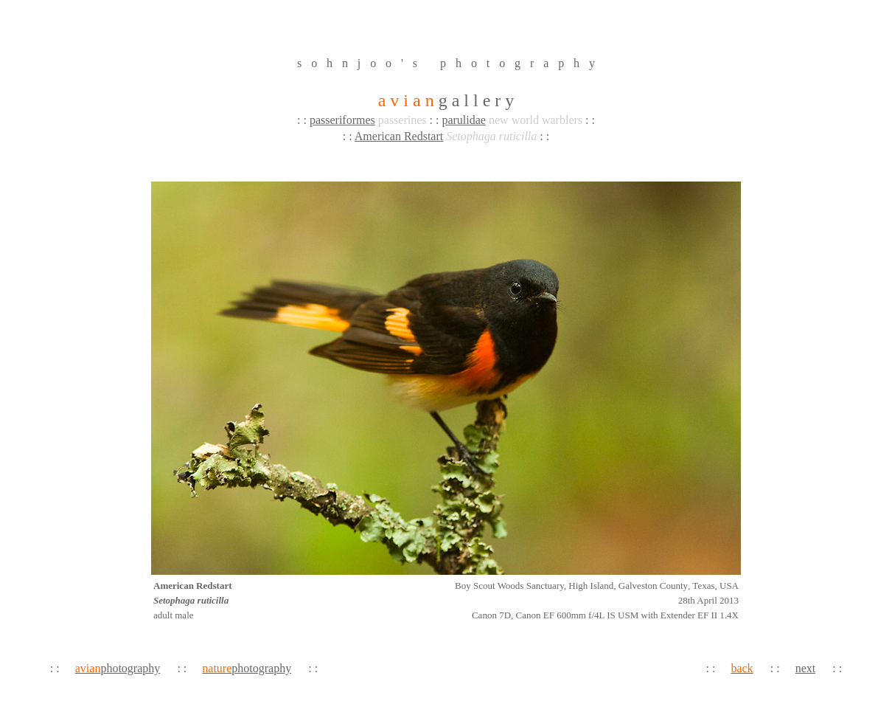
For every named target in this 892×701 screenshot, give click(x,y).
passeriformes (342, 120)
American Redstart (399, 136)
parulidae (464, 120)
